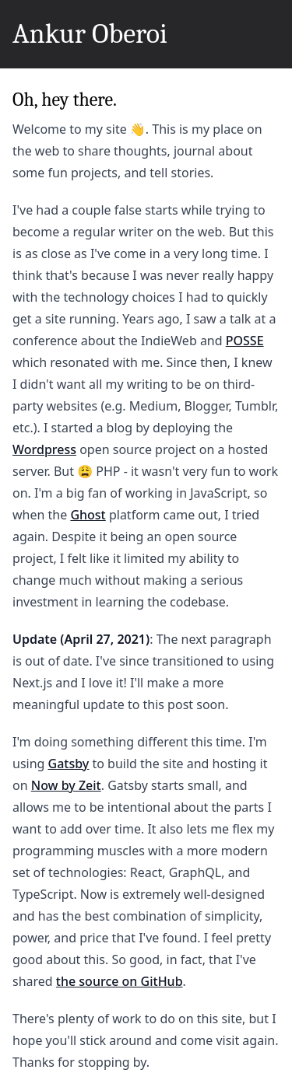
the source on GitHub (119, 981)
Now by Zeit (66, 785)
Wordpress (44, 449)
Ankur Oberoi (89, 34)
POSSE (245, 340)
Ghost (87, 514)
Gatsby (69, 763)
